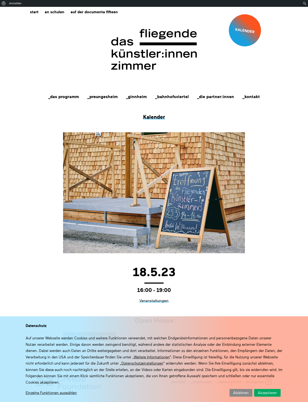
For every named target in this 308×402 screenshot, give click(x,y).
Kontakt (252, 96)
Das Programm (64, 96)
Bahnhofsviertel (173, 96)
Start (34, 11)
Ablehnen (241, 392)
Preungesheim (103, 96)
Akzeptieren (267, 392)
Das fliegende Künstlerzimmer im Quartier (154, 49)
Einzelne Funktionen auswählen (51, 392)
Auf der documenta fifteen (94, 11)
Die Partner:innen (216, 96)
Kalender (154, 116)
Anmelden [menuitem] (15, 3)
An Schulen (54, 11)
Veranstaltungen (154, 300)
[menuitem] (3, 3)
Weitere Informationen (152, 357)
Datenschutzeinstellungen (142, 363)
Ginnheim (137, 96)
